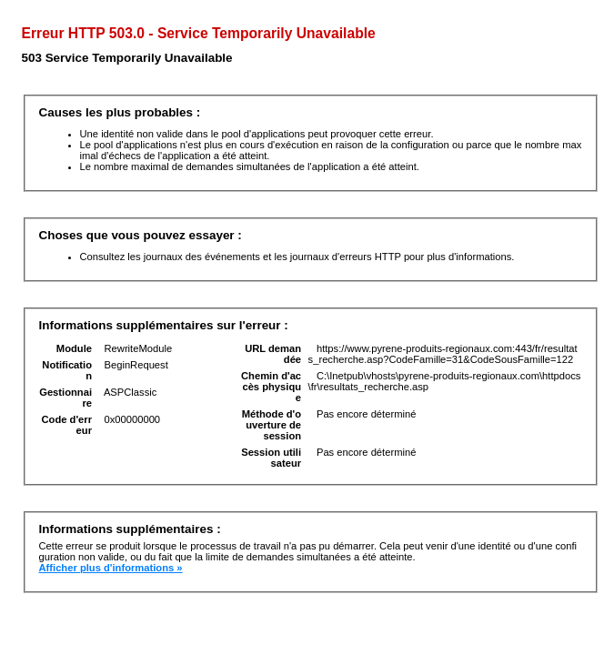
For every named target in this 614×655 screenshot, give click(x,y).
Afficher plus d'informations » (111, 567)
